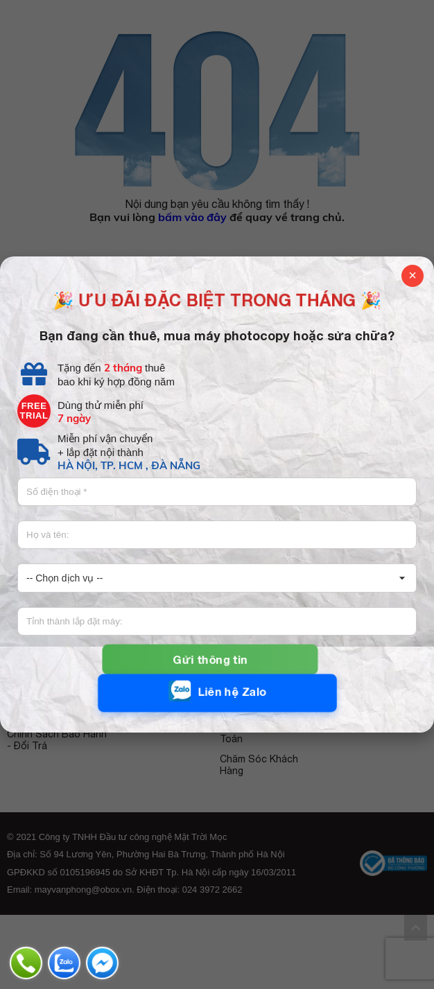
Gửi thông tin (210, 660)
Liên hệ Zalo (216, 691)
